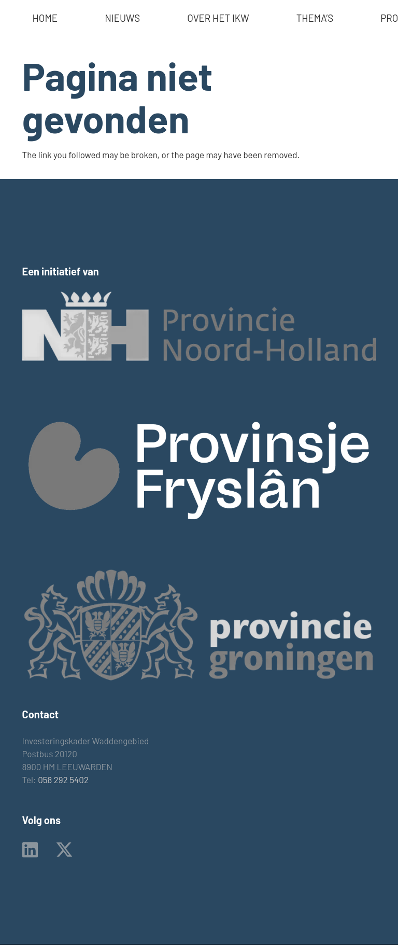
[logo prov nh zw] (199, 326)
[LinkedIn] (30, 849)
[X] (64, 850)
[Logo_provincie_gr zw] (199, 624)
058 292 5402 (63, 779)
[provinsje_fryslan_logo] (199, 469)
